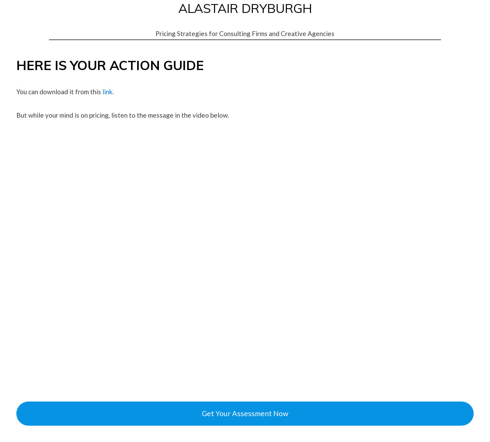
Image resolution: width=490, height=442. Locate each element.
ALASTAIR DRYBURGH (245, 8)
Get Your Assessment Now (245, 413)
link (107, 92)
